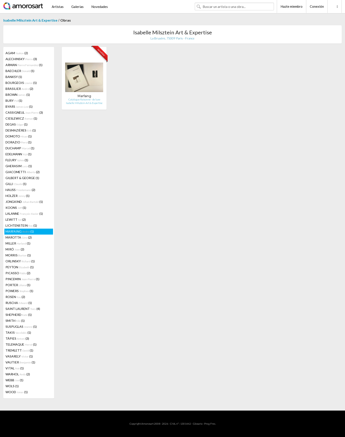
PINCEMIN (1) (22, 279)
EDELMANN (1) (18, 154)
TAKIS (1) (18, 332)
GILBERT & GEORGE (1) (22, 178)
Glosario (197, 423)
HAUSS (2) (20, 190)
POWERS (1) (19, 291)
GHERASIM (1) (19, 166)
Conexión (317, 6)
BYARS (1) (19, 106)
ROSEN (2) (15, 297)
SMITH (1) (15, 320)
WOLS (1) (12, 386)
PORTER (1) (18, 285)
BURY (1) (14, 100)
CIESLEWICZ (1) (21, 118)
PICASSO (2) (18, 273)
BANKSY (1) (14, 77)
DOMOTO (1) (19, 136)
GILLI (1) (16, 184)
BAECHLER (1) (20, 71)
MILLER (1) (18, 243)
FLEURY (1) (17, 160)
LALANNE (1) (24, 213)
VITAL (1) (15, 368)
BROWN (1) (18, 94)
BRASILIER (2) (19, 89)
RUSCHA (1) (19, 303)
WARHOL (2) (18, 374)
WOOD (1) (17, 392)
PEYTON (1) (20, 267)
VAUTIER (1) (20, 362)
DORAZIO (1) (18, 142)
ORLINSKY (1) (20, 261)
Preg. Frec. (210, 423)
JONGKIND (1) (24, 202)
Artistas (58, 7)
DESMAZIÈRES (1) (21, 130)
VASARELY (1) (19, 356)
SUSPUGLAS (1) (21, 326)
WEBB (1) (14, 380)
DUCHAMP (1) (20, 148)
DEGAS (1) (17, 124)
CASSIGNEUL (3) (24, 112)
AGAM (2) (17, 53)
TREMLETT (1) (19, 350)
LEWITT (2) (16, 219)
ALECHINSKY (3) (21, 59)
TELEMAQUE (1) (21, 344)
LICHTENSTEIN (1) (21, 225)
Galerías (77, 7)
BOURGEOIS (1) (21, 83)
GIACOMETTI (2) (23, 172)
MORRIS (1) (18, 255)
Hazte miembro (292, 6)
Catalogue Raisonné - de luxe (84, 99)
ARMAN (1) (24, 65)
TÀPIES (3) (17, 338)
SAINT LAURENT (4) (23, 309)
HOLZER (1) (17, 196)
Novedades (99, 7)
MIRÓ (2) (15, 249)
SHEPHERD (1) (19, 315)
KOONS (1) (16, 207)
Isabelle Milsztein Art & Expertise (30, 20)
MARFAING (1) (20, 231)
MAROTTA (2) (19, 237)
